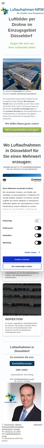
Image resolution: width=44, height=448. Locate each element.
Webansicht (38, 425)
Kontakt (16, 429)
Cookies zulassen (22, 259)
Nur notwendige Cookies (22, 266)
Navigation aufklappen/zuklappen (22, 3)
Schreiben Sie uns (10, 167)
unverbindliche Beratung (32, 167)
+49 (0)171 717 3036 (12, 432)
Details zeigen (30, 252)
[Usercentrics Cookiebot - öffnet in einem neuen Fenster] (31, 180)
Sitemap (18, 425)
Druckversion (8, 425)
